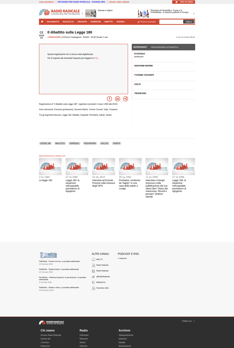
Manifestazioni (125, 346)
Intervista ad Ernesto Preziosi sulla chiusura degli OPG (103, 183)
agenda (120, 22)
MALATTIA (60, 143)
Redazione (45, 346)
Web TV (99, 259)
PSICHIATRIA (90, 143)
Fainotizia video (102, 288)
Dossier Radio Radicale (51, 335)
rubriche (96, 22)
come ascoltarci (46, 2)
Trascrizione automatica (164, 47)
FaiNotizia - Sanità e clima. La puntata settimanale (59, 287)
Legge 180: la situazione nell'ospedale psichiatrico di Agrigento (72, 185)
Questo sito (46, 339)
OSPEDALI (74, 143)
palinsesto (53, 22)
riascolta (68, 22)
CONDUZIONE (54, 37)
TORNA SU (187, 321)
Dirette (82, 342)
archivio (82, 22)
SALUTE (104, 143)
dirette (108, 22)
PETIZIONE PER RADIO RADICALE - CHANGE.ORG (81, 2)
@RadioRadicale (103, 277)
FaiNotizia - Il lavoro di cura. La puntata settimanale (59, 261)
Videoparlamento (126, 335)
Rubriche (123, 258)
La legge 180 (45, 180)
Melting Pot (100, 282)
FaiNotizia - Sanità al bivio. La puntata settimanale (59, 269)
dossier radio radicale (119, 2)
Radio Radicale (102, 265)
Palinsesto (84, 335)
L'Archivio (45, 342)
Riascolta (84, 339)
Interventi (140, 47)
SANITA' (116, 143)
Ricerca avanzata (148, 22)
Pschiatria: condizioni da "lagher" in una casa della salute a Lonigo (129, 184)
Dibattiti (122, 342)
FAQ (96, 58)
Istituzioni (123, 339)
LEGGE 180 (45, 143)
